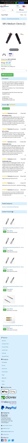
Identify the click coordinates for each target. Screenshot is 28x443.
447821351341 (6, 428)
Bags (3, 374)
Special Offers (5, 356)
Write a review (6, 108)
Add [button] (5, 231)
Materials (4, 378)
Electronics (4, 368)
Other (3, 384)
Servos (4, 18)
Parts (3, 381)
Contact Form (5, 434)
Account (4, 340)
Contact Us (6, 413)
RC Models (4, 362)
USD (18, 5)
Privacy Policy (5, 347)
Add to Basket (7, 75)
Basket (21, 10)
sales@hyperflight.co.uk (8, 431)
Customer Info (5, 343)
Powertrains (5, 371)
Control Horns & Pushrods (13, 18)
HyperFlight (4, 15)
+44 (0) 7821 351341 (7, 425)
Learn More (21, 3)
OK (16, 3)
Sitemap (4, 353)
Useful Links (5, 350)
